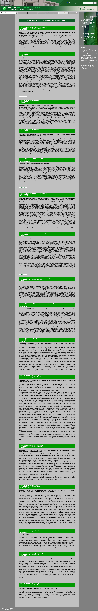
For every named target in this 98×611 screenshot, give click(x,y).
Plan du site (79, 3)
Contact (73, 3)
